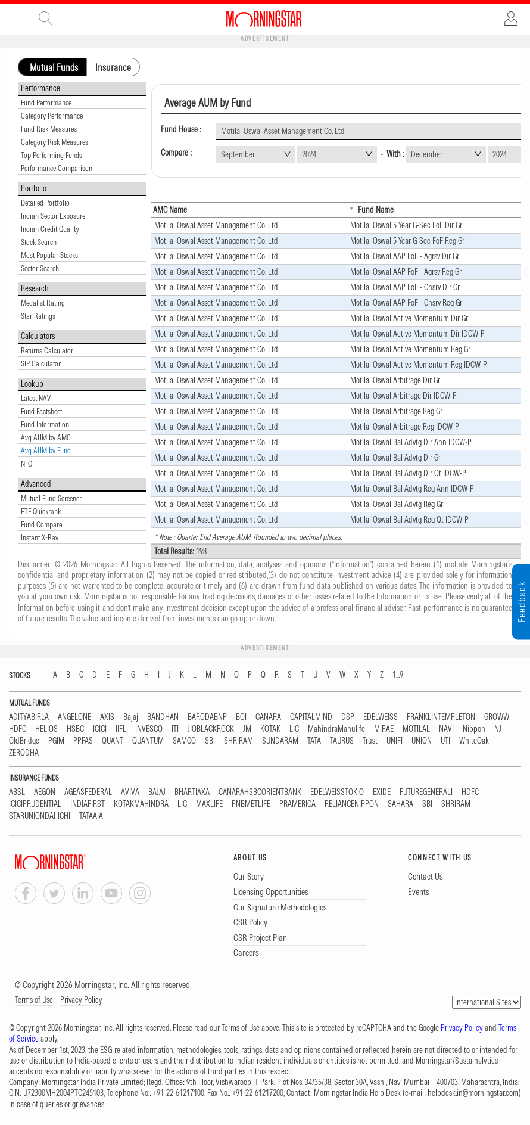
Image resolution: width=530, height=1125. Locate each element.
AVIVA (130, 792)
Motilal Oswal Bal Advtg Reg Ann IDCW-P (412, 488)
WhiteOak (474, 740)
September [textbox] (238, 154)
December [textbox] (426, 154)
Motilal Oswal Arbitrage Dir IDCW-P (403, 395)
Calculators (38, 336)
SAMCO (184, 740)
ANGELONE (74, 717)
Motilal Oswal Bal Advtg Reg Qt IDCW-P (409, 519)
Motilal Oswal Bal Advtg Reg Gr (396, 504)
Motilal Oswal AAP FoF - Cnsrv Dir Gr (405, 287)
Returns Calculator (47, 350)
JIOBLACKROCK (211, 729)
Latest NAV (36, 398)
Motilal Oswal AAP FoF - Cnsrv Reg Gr (406, 302)
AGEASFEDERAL (88, 792)
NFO (26, 463)
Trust (370, 740)
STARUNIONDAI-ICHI (39, 816)
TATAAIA (91, 816)
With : (395, 154)
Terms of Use (34, 1000)
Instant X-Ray (39, 537)
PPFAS (83, 740)
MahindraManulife (336, 729)
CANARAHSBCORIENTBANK (260, 792)
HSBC (75, 729)
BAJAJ (157, 792)
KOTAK (270, 729)
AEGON (44, 792)
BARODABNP (207, 717)
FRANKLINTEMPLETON (441, 717)
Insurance (113, 67)
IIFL (121, 729)
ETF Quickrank (41, 511)
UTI (445, 740)
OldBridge (24, 740)
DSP (347, 717)
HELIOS (46, 729)
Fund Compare (41, 524)
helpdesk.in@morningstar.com (473, 1092)
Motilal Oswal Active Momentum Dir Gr (409, 318)
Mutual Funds (54, 67)
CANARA (268, 717)
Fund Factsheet (41, 411)
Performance (40, 88)
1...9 (397, 674)
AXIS (107, 717)
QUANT (112, 740)
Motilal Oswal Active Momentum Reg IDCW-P (418, 364)
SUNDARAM (280, 740)
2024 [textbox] (309, 154)
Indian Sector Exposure (53, 215)
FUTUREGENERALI (426, 792)
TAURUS (342, 740)
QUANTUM (148, 740)
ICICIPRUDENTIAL (35, 804)
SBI (210, 740)
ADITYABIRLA (29, 717)
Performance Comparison (56, 168)
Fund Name (376, 209)
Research (35, 288)
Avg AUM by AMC (46, 437)
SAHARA (400, 804)
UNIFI (394, 740)
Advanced (36, 483)
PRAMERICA (297, 804)
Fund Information (45, 424)
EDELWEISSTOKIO (337, 792)
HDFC (17, 729)
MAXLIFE (209, 804)
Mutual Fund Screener (51, 498)
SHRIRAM (238, 740)
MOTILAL (416, 729)
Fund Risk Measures (49, 128)
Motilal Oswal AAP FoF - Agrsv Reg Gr (406, 271)
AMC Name (170, 209)
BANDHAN (163, 717)
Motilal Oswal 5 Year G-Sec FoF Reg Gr (407, 240)
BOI (241, 717)
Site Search (46, 18)
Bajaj (130, 717)
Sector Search (40, 268)
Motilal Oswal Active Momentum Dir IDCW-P (417, 333)
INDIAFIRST (87, 804)
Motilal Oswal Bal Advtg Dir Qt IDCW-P (408, 473)
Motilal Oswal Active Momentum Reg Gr (410, 349)
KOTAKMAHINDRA (141, 804)
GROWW (496, 717)
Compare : (176, 152)
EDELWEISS (380, 717)
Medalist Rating (43, 302)
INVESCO (149, 729)
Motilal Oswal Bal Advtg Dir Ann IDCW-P (411, 442)
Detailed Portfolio (45, 202)
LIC (294, 729)
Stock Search (39, 242)
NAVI (446, 729)
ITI (175, 729)
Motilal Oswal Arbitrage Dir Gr (395, 380)
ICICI (100, 729)
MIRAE (384, 729)
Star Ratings (38, 316)
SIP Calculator (41, 363)
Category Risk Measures (54, 142)
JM (247, 729)
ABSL (17, 792)
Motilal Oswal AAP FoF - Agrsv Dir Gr (404, 256)
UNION (421, 740)
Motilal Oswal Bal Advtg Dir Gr (395, 457)
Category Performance (52, 115)
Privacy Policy (81, 1000)
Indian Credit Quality (50, 229)
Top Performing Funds (51, 155)
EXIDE (382, 792)
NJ (497, 729)
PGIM (56, 740)
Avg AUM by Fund (46, 450)
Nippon (474, 729)
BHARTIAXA (192, 792)
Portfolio (33, 188)
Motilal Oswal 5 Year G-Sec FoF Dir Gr (406, 225)
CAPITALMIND (311, 717)
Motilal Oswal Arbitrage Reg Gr (396, 411)
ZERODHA (24, 752)
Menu (20, 18)
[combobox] (256, 154)
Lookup (32, 383)
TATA (314, 740)
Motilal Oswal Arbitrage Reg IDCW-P (404, 426)
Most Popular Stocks (49, 255)
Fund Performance (46, 102)
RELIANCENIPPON (352, 804)
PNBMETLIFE (251, 804)
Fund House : (181, 129)
